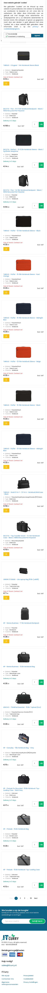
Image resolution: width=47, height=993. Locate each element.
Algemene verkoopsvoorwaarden (10, 983)
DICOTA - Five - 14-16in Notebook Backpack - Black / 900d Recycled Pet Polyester (22, 191)
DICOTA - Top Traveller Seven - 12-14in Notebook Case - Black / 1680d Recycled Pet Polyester (21, 537)
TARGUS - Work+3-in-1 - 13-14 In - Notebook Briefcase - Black (23, 493)
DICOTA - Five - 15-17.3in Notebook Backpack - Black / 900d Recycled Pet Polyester (23, 110)
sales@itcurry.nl (9, 965)
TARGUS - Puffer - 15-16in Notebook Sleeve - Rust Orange (21, 275)
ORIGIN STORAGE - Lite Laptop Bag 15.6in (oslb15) (21, 579)
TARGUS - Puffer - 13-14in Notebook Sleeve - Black (21, 231)
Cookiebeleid (28, 979)
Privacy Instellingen (31, 982)
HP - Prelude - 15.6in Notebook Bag (16, 829)
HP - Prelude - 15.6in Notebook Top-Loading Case (21, 870)
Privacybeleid (28, 976)
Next (36, 898)
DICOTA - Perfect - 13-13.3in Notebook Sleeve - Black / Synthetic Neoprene (23, 150)
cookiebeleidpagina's (11, 29)
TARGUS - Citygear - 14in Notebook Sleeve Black (21, 65)
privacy (35, 27)
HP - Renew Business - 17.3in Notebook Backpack (21, 623)
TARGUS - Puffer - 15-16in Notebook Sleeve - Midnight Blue (23, 319)
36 (31, 898)
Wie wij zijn (5, 976)
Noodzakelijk (11, 34)
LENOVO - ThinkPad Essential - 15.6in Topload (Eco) (22, 707)
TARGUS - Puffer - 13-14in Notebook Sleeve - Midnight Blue (23, 449)
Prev (11, 898)
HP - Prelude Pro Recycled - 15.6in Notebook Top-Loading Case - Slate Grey (21, 789)
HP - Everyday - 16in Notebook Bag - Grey (18, 748)
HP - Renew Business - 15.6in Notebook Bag (19, 667)
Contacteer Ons (8, 979)
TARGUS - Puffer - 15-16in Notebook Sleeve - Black (21, 405)
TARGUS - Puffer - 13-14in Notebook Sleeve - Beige (22, 362)
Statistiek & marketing (15, 36)
